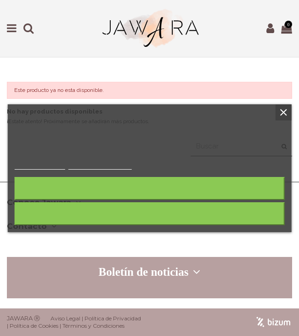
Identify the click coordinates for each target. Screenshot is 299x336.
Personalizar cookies (99, 165)
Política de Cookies (34, 325)
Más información (39, 165)
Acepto (150, 213)
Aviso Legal (65, 318)
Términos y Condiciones (93, 325)
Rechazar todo (149, 188)
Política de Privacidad (113, 318)
